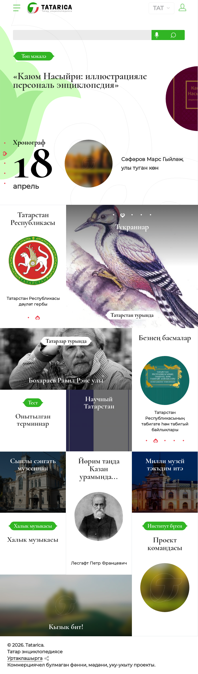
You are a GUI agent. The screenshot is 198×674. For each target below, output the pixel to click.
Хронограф (29, 142)
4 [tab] (4, 174)
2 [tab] (4, 153)
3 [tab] (4, 163)
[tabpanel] (120, 163)
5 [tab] (4, 184)
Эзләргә (173, 35)
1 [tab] (4, 143)
